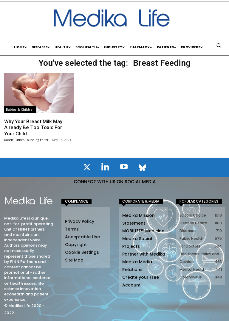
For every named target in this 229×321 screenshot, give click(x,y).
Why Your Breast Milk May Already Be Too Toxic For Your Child (33, 127)
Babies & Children (20, 109)
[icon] (86, 168)
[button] (218, 45)
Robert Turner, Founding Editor (26, 140)
